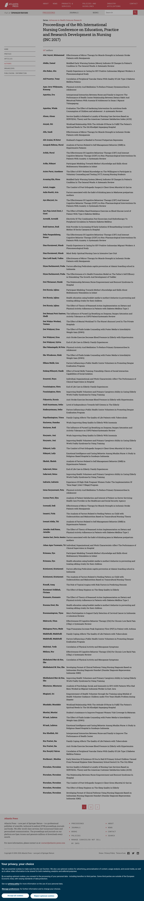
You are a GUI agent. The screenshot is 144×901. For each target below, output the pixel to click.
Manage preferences (10, 890)
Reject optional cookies (44, 896)
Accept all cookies (15, 896)
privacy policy (13, 884)
